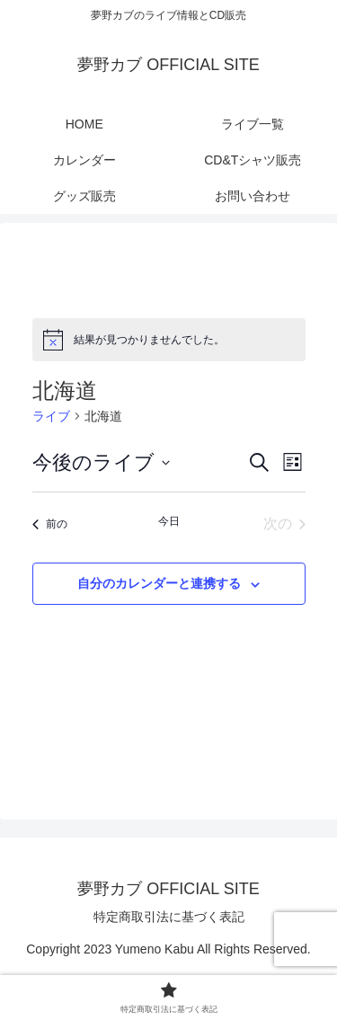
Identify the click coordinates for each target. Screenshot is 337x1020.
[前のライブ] (49, 524)
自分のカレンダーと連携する (159, 583)
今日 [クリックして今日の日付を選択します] (169, 521)
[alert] (169, 339)
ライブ (51, 416)
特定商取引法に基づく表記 (168, 916)
